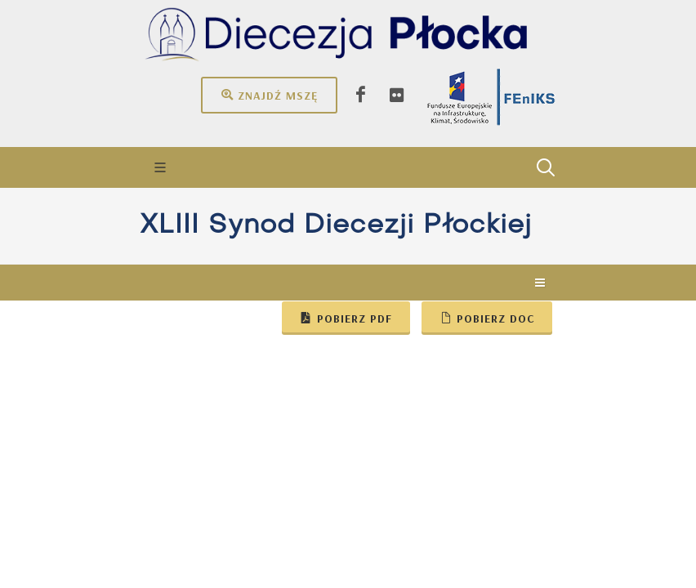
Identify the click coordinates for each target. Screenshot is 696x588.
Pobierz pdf (346, 317)
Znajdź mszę (269, 95)
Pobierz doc (486, 317)
